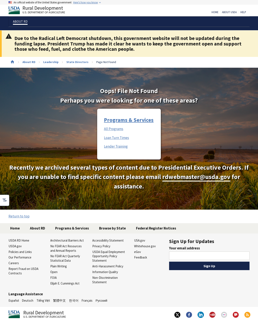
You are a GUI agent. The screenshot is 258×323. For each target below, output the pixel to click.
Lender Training (116, 146)
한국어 (74, 300)
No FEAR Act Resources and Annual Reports (66, 248)
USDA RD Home (18, 240)
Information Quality (105, 272)
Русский (101, 300)
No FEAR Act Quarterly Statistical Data (65, 258)
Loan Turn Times (116, 137)
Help (243, 12)
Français (87, 300)
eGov (137, 252)
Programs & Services (129, 120)
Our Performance (19, 257)
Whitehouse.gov (145, 246)
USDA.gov (15, 246)
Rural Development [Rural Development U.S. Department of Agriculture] (40, 10)
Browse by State (112, 228)
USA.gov (139, 240)
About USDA (229, 12)
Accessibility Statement (108, 240)
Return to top (18, 216)
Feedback (140, 257)
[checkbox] (4, 200)
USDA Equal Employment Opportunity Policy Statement (108, 256)
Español (13, 300)
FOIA (53, 278)
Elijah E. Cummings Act (65, 283)
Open (53, 272)
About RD (28, 62)
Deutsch (27, 300)
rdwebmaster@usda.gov (196, 177)
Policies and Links (20, 252)
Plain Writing (58, 266)
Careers (13, 263)
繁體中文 (59, 300)
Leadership (51, 62)
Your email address (184, 248)
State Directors (77, 62)
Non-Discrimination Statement (105, 280)
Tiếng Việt (43, 300)
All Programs (113, 128)
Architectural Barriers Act (67, 240)
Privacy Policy (101, 246)
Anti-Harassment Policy (107, 266)
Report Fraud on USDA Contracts (23, 271)
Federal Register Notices (156, 228)
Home (215, 12)
